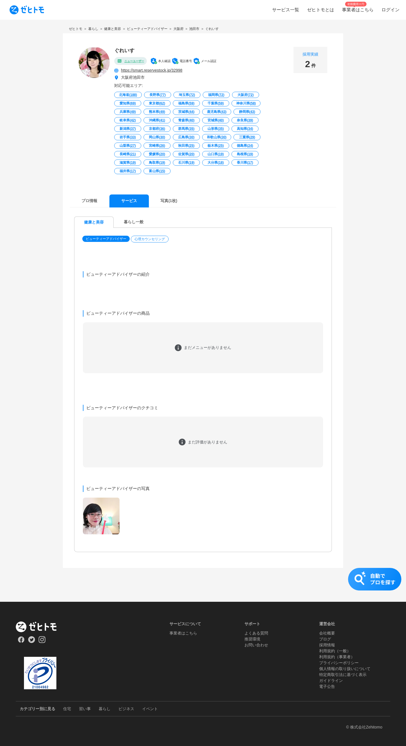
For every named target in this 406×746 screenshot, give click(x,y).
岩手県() (128, 137)
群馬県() (186, 129)
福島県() (186, 103)
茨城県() (186, 112)
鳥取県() (157, 163)
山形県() (216, 129)
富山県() (157, 171)
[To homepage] (26, 10)
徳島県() (245, 146)
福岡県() (216, 95)
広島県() (186, 137)
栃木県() (216, 146)
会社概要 (327, 633)
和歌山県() (216, 137)
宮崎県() (157, 146)
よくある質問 (256, 633)
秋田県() (186, 146)
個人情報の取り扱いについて (344, 668)
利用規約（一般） (335, 651)
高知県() (245, 129)
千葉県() (216, 103)
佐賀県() (186, 154)
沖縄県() (157, 120)
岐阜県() (128, 120)
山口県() (216, 154)
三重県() (247, 137)
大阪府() (245, 95)
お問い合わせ (256, 645)
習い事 (85, 708)
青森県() (186, 120)
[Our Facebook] (21, 641)
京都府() (157, 129)
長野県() (157, 95)
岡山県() (157, 137)
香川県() (245, 163)
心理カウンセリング (149, 239)
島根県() (245, 154)
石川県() (186, 163)
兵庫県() (128, 112)
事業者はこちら (183, 633)
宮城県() (216, 120)
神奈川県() (246, 103)
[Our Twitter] (31, 641)
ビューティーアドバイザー (106, 238)
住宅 (67, 708)
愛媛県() (157, 154)
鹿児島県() (216, 112)
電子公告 (327, 686)
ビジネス (126, 708)
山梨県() (128, 146)
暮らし (105, 708)
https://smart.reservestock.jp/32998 (151, 70)
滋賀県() (128, 163)
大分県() (216, 163)
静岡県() (247, 112)
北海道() (128, 95)
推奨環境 (252, 639)
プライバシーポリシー (339, 662)
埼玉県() (187, 95)
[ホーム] (40, 627)
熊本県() (157, 112)
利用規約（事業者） (337, 657)
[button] (106, 239)
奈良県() (245, 120)
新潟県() (128, 129)
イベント (150, 708)
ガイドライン (331, 680)
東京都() (157, 103)
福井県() (128, 171)
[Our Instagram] (42, 641)
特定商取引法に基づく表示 (343, 674)
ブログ (325, 639)
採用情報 (327, 645)
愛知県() (128, 103)
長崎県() (128, 154)
